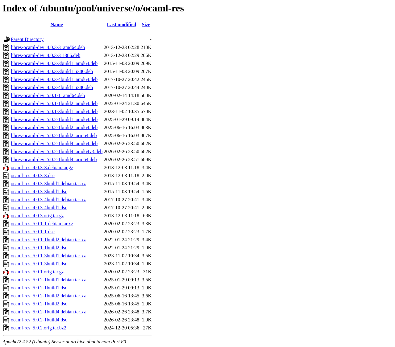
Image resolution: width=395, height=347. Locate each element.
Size (146, 24)
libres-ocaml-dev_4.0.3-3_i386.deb (45, 55)
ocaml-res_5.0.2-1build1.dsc (39, 287)
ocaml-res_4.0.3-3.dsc (33, 175)
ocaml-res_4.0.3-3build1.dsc (39, 191)
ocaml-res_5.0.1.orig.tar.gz (37, 271)
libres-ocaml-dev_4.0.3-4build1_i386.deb (52, 87)
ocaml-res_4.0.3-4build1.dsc (39, 207)
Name (57, 24)
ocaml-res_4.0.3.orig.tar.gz (37, 215)
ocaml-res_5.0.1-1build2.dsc (39, 247)
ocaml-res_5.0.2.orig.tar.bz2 (38, 327)
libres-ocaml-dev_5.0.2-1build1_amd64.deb (54, 119)
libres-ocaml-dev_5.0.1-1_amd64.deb (48, 95)
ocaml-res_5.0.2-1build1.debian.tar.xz (48, 279)
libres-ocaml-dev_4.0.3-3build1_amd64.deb (54, 63)
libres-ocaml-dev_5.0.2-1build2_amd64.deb (54, 127)
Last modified (121, 24)
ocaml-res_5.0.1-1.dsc (33, 231)
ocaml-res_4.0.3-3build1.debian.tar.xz (48, 183)
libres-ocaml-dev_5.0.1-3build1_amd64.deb (54, 111)
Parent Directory (27, 39)
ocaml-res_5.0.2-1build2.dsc (39, 303)
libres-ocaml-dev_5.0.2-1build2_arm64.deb (54, 135)
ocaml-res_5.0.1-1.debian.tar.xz (42, 223)
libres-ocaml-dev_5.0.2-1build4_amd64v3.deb (56, 151)
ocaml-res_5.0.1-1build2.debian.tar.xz (48, 239)
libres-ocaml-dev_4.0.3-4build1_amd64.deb (54, 79)
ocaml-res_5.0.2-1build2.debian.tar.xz (48, 295)
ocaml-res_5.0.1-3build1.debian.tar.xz (48, 255)
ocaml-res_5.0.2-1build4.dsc (39, 319)
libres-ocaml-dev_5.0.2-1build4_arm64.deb (54, 159)
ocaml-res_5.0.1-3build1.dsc (39, 263)
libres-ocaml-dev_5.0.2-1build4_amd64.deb (54, 143)
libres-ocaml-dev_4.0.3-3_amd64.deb (48, 47)
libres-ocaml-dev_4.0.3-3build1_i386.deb (52, 71)
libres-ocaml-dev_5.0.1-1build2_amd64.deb (54, 103)
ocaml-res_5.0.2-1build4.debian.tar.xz (48, 311)
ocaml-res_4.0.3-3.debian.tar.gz (42, 167)
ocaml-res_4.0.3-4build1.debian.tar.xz (48, 199)
